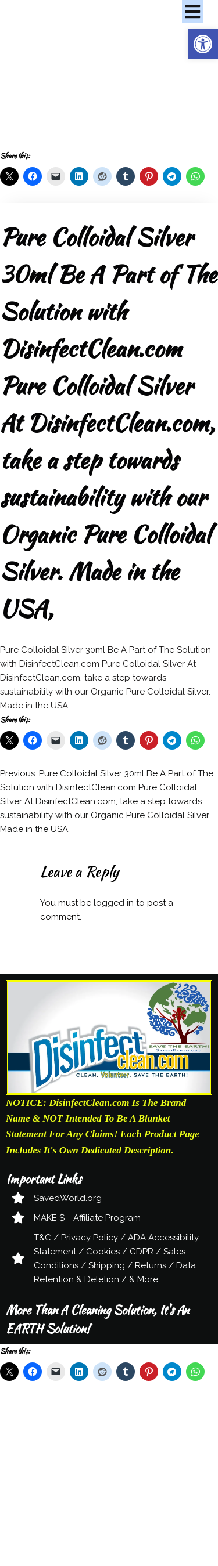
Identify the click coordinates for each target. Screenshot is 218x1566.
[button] (203, 44)
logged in (114, 903)
